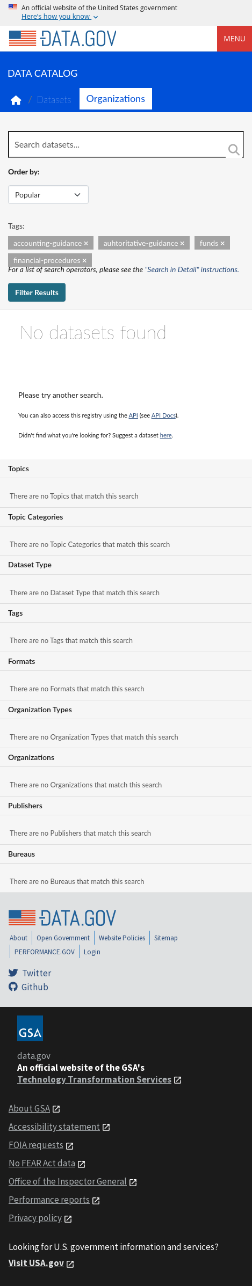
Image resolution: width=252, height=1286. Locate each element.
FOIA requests (36, 1145)
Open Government (63, 937)
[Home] (62, 39)
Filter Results (37, 292)
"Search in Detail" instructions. (192, 269)
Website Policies (122, 937)
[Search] (234, 150)
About (18, 937)
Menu (235, 38)
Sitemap (166, 937)
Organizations (116, 98)
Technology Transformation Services (94, 1079)
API (133, 415)
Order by (23, 171)
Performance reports (49, 1199)
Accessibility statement (54, 1126)
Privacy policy (35, 1218)
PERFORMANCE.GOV (45, 951)
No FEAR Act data (42, 1163)
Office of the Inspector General (68, 1181)
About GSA (29, 1108)
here (166, 435)
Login (92, 951)
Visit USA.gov (36, 1263)
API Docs (164, 415)
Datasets (54, 99)
